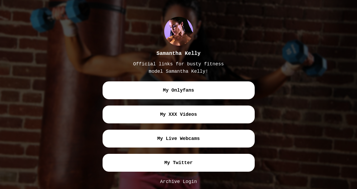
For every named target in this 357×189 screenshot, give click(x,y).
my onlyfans (178, 90)
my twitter (178, 162)
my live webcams (178, 138)
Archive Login (178, 181)
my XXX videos (178, 114)
